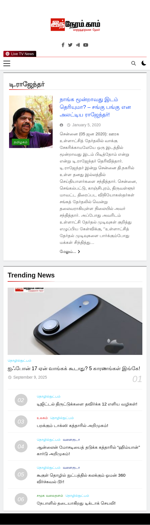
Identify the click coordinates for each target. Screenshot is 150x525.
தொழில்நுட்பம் (19, 361)
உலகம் (42, 418)
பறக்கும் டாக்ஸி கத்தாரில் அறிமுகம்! (72, 425)
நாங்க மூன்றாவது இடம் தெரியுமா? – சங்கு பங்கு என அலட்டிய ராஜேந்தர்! (95, 107)
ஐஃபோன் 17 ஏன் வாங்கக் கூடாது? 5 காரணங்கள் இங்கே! (74, 368)
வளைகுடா (71, 440)
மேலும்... (70, 251)
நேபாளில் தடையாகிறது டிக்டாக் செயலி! (76, 503)
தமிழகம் (20, 142)
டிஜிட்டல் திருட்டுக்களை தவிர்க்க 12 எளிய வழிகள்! (87, 404)
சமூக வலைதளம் (50, 496)
